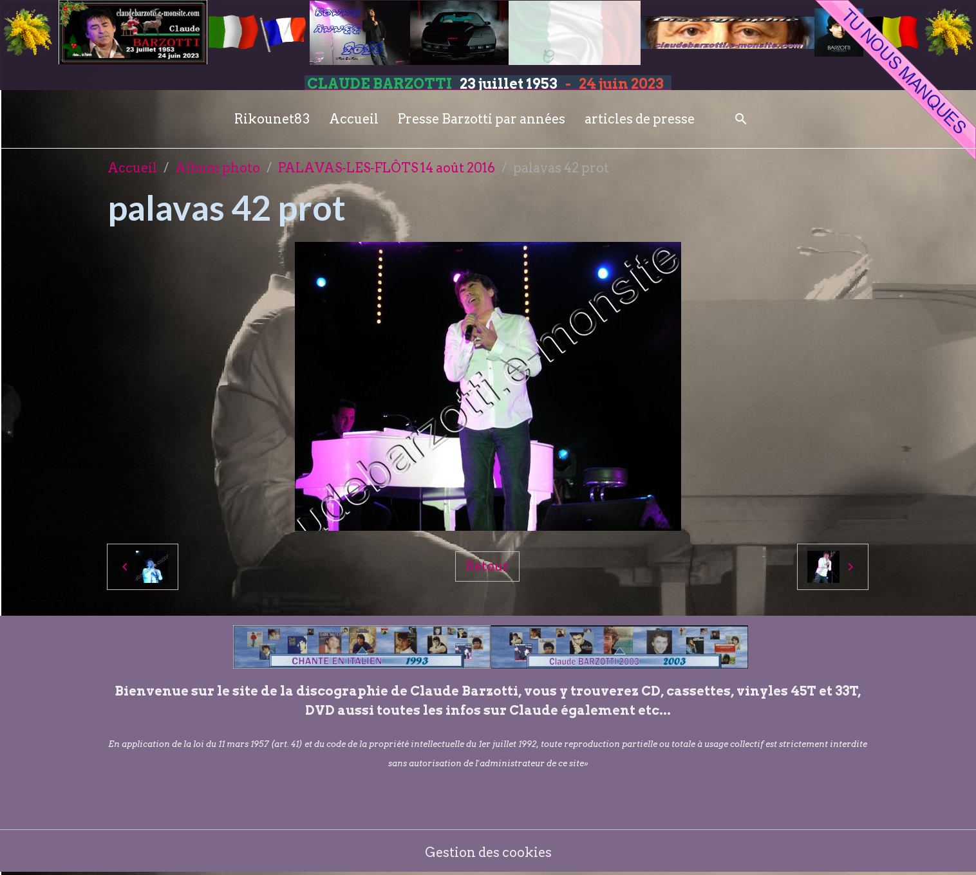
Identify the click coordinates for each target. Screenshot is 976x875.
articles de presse (640, 119)
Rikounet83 (272, 119)
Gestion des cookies (488, 852)
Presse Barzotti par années (481, 119)
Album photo (217, 168)
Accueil (354, 119)
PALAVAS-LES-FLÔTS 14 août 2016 (386, 168)
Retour (487, 566)
